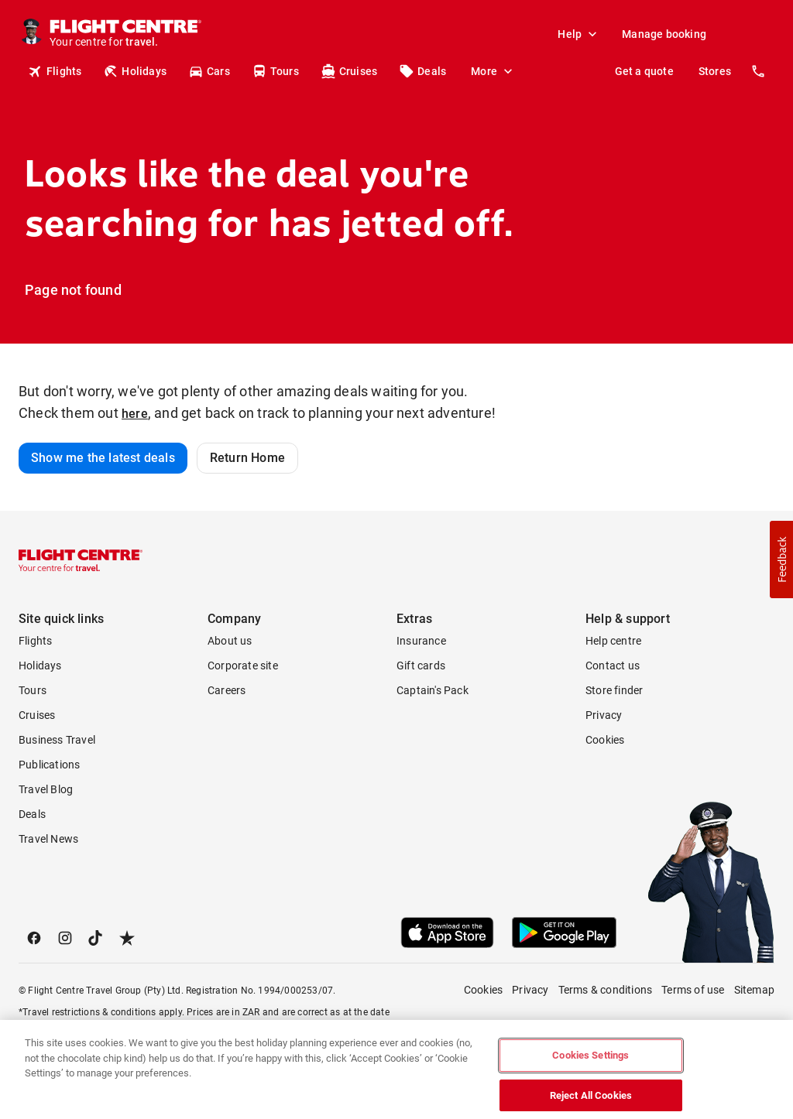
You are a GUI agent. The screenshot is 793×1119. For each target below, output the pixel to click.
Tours (275, 71)
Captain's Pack (432, 690)
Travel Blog (46, 789)
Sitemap (754, 990)
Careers (226, 690)
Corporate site (243, 665)
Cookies (604, 740)
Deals (422, 71)
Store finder (614, 690)
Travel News (48, 839)
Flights (54, 71)
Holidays (134, 71)
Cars (209, 71)
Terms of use (692, 990)
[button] (781, 559)
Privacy (603, 715)
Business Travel (57, 740)
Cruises (349, 71)
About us (230, 641)
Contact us (612, 665)
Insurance (421, 641)
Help (579, 34)
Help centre (613, 641)
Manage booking (664, 34)
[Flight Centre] (124, 34)
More (493, 71)
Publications (49, 764)
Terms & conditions (605, 990)
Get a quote (644, 71)
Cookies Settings (590, 1067)
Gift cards (420, 665)
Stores (715, 71)
